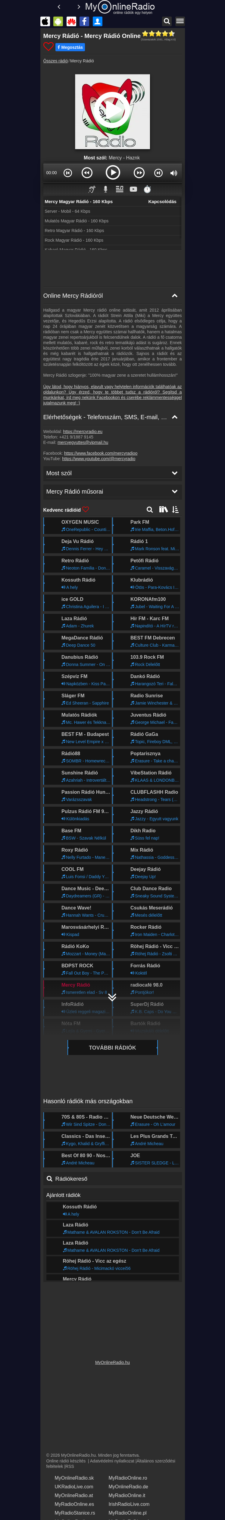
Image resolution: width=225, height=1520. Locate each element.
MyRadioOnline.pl (123, 1510)
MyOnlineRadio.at (69, 1493)
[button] (68, 173)
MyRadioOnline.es (70, 1502)
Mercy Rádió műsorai (72, 1272)
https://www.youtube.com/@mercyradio (98, 458)
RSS (69, 1464)
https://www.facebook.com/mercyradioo (101, 453)
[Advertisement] (112, 269)
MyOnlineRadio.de (124, 1484)
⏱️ (147, 189)
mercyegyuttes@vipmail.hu (83, 442)
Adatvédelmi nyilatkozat (112, 1458)
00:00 (51, 172)
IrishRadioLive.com (124, 1502)
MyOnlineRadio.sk (70, 1475)
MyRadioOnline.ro (123, 1475)
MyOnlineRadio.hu (112, 1360)
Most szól (57, 1254)
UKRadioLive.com (69, 1484)
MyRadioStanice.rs (70, 1510)
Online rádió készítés (66, 1458)
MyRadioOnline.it (122, 1493)
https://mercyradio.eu (82, 431)
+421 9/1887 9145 (76, 437)
